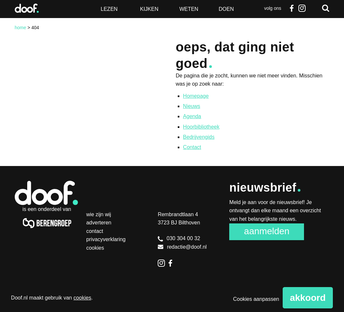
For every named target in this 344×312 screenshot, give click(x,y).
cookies (82, 298)
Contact (192, 147)
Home (20, 27)
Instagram (302, 8)
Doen (226, 9)
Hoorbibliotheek (201, 127)
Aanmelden (267, 231)
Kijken (149, 9)
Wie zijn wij (98, 214)
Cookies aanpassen (256, 299)
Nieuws (191, 106)
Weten (188, 9)
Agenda (192, 116)
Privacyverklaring (106, 239)
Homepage (196, 96)
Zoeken (325, 8)
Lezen (109, 9)
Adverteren (98, 222)
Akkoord (308, 298)
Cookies (95, 248)
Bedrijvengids (198, 137)
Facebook (291, 8)
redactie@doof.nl (182, 247)
